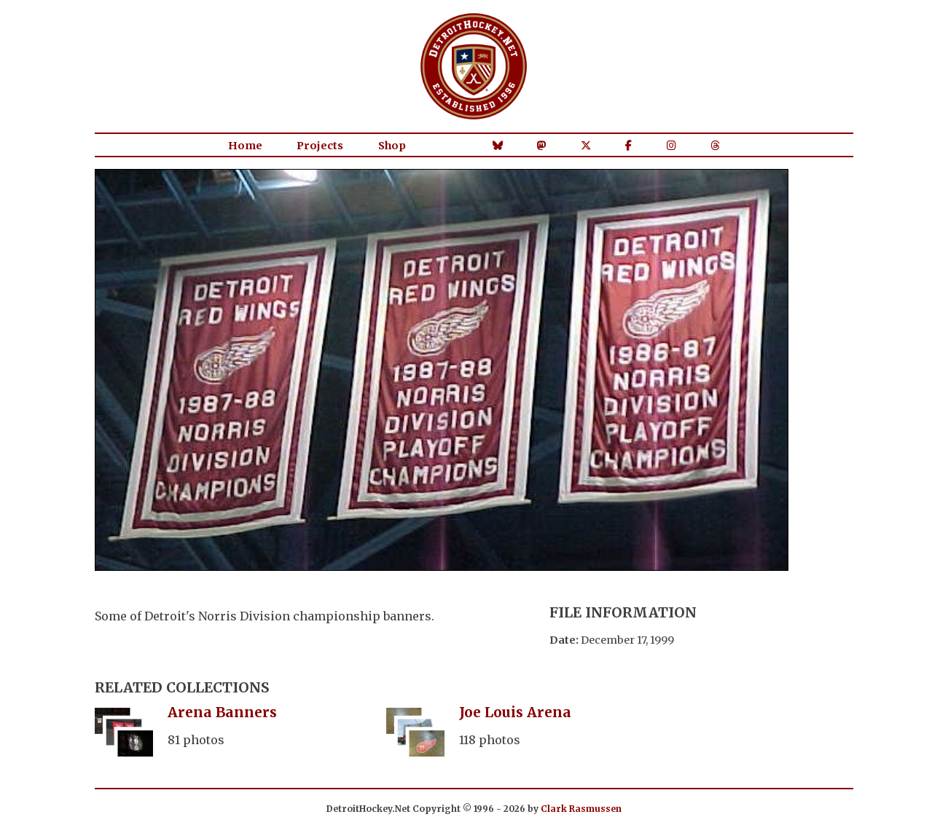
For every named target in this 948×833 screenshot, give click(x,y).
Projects (320, 145)
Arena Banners (222, 712)
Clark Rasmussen (581, 808)
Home (245, 145)
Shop (392, 145)
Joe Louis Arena (515, 712)
